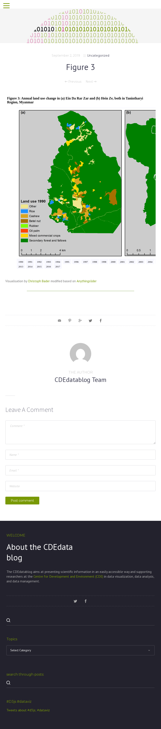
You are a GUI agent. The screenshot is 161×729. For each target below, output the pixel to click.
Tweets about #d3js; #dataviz (28, 710)
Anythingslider (87, 281)
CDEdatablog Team (80, 379)
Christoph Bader (39, 281)
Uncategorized (98, 55)
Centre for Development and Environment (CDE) (68, 576)
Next (91, 81)
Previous (73, 81)
